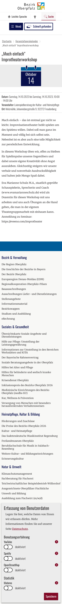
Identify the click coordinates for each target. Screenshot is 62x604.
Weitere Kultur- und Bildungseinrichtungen (27, 453)
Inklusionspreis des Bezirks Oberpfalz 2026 (27, 385)
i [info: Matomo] (56, 582)
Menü (16, 26)
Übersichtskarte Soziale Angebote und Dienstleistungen (24, 335)
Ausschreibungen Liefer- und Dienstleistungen (29, 294)
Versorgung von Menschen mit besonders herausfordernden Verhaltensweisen (26, 404)
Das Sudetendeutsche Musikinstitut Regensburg (30, 435)
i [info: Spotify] (56, 553)
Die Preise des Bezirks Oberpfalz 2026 (24, 425)
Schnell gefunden (38, 26)
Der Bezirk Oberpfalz (14, 274)
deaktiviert (20, 547)
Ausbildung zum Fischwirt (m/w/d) (22, 498)
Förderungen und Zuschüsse (18, 421)
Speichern (51, 596)
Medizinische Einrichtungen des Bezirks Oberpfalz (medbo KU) (25, 392)
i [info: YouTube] (56, 541)
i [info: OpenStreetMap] (56, 564)
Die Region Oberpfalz (14, 264)
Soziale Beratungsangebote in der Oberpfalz (27, 362)
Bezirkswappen (11, 308)
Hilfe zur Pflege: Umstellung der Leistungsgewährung (20, 343)
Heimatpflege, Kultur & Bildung (21, 414)
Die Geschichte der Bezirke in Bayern (23, 269)
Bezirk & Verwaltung (14, 257)
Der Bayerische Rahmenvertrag (20, 357)
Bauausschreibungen (14, 289)
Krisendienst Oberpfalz (15, 380)
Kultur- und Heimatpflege (17, 430)
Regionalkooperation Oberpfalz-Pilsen (24, 284)
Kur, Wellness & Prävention (18, 398)
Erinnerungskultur (13, 458)
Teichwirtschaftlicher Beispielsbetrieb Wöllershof (31, 483)
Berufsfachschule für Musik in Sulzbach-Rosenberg (26, 447)
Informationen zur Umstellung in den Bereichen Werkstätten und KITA (30, 351)
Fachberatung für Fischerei (17, 478)
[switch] (8, 547)
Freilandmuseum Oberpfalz (18, 440)
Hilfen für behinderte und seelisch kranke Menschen (26, 374)
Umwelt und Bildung (14, 493)
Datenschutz (20, 528)
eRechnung (8, 318)
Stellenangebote (11, 298)
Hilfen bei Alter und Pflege (17, 367)
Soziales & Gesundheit (15, 326)
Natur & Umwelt (11, 466)
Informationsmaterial (14, 303)
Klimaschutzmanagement (17, 473)
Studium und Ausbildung (16, 313)
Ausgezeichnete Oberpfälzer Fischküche (25, 488)
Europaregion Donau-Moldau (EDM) (23, 279)
